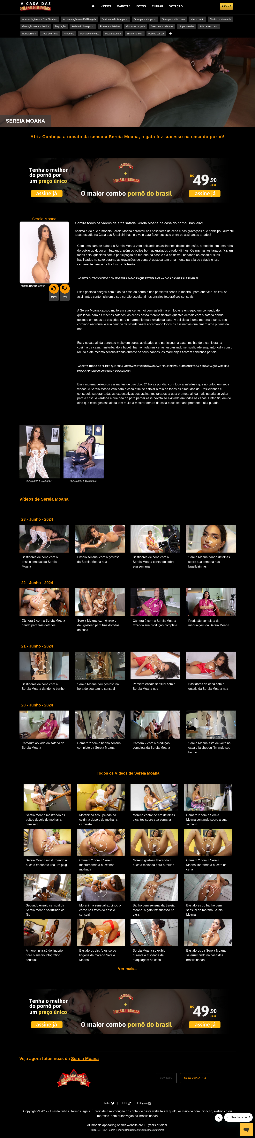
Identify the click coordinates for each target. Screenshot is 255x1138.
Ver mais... (127, 968)
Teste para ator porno (145, 19)
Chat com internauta (220, 19)
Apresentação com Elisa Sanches (39, 19)
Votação (177, 6)
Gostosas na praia (135, 26)
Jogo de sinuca (50, 33)
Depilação (60, 26)
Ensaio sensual (134, 33)
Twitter (109, 1103)
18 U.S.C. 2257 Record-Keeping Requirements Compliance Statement (127, 1130)
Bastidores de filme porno (115, 19)
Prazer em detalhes (110, 26)
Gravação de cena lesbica (35, 26)
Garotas (125, 6)
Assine (226, 7)
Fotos (142, 6)
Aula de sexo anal (208, 26)
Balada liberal (29, 33)
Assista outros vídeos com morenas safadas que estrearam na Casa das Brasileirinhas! (138, 278)
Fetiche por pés (156, 33)
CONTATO (166, 1078)
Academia (69, 33)
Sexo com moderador (162, 26)
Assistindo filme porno (82, 26)
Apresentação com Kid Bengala (79, 19)
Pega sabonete (113, 33)
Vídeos (107, 6)
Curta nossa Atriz (33, 286)
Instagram (144, 1103)
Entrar (159, 6)
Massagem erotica (89, 33)
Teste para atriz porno (173, 19)
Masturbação (197, 19)
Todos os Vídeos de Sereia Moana (128, 773)
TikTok (126, 1103)
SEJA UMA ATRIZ (195, 1078)
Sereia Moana (85, 1058)
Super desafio (186, 26)
